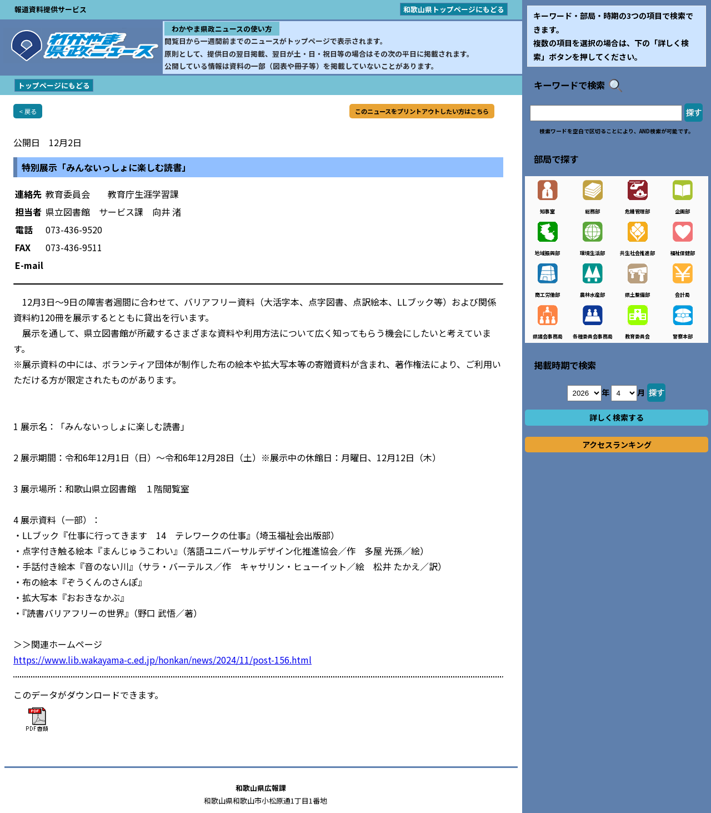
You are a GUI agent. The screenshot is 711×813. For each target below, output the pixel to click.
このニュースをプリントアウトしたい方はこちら (422, 111)
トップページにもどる (54, 85)
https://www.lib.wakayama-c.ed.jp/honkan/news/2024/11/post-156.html (162, 659)
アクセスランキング (617, 444)
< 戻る (28, 111)
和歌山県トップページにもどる (453, 9)
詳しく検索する (616, 417)
